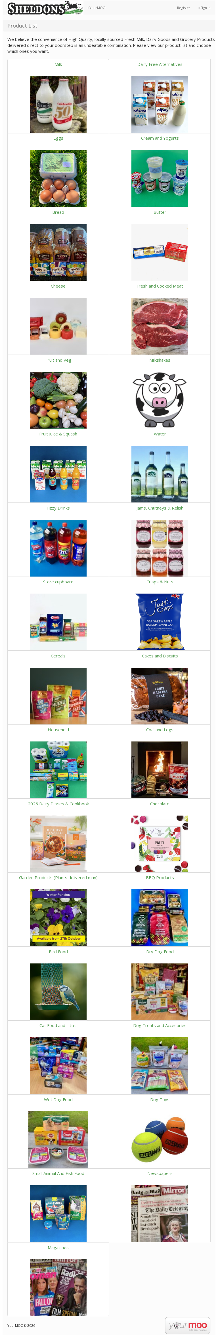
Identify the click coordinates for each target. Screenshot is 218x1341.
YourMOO (97, 7)
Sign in (205, 7)
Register (182, 7)
